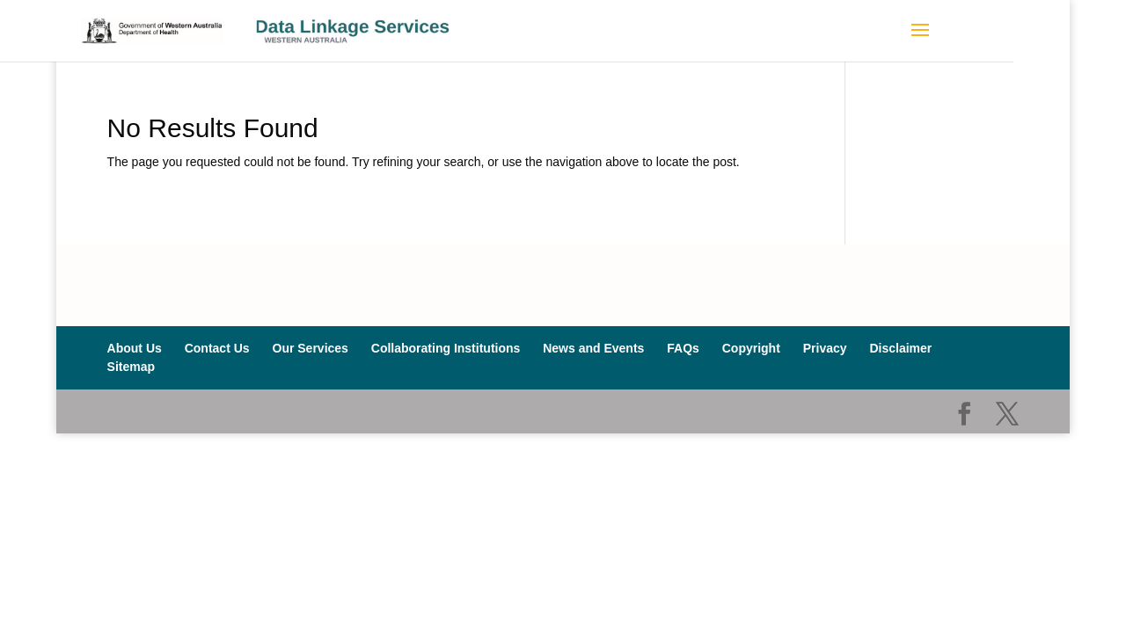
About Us (134, 348)
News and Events (593, 348)
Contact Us (217, 348)
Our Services (310, 348)
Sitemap (131, 367)
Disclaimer (900, 348)
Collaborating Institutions (446, 348)
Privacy (825, 348)
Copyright (751, 348)
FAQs (683, 348)
